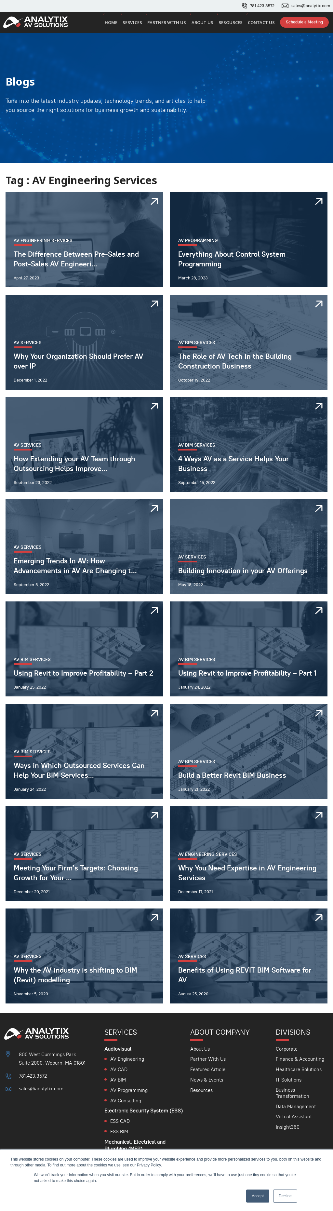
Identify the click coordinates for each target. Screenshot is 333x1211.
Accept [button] (258, 1196)
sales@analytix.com (310, 5)
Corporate (287, 1049)
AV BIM (118, 1080)
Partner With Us (207, 1059)
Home (117, 23)
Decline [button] (285, 1196)
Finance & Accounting (300, 1059)
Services (137, 23)
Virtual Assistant (294, 1116)
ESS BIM (119, 1131)
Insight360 (288, 1127)
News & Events (206, 1080)
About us (205, 23)
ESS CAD (120, 1121)
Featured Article (207, 1069)
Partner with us (171, 23)
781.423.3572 (262, 5)
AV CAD (118, 1069)
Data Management (296, 1106)
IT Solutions (288, 1080)
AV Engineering (127, 1059)
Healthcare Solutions (299, 1069)
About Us (199, 1049)
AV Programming (129, 1090)
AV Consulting (125, 1100)
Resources (232, 23)
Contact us (262, 23)
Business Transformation (292, 1093)
